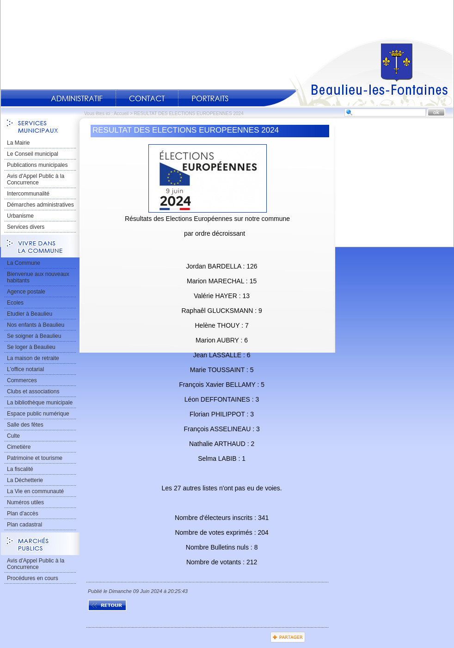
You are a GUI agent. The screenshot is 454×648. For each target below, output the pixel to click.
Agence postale (26, 291)
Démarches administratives (40, 205)
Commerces (22, 380)
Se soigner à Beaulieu (34, 336)
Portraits (209, 98)
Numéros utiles (25, 502)
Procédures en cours (32, 578)
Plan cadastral (24, 524)
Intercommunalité (28, 193)
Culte (13, 436)
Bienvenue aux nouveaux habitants (38, 277)
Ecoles (15, 303)
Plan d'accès (22, 513)
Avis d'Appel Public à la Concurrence (35, 179)
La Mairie (18, 143)
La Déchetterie (25, 480)
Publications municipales (37, 165)
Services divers (25, 227)
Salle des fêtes (25, 425)
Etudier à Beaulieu (29, 314)
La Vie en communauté (35, 491)
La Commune (23, 263)
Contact (147, 98)
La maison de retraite (33, 358)
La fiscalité (20, 469)
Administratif (77, 98)
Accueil (358, 72)
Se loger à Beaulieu (31, 347)
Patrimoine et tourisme (34, 458)
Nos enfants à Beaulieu (35, 325)
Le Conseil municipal (32, 154)
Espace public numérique (38, 413)
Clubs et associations (33, 391)
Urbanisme (20, 216)
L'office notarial (25, 369)
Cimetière (19, 447)
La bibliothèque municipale (40, 402)
